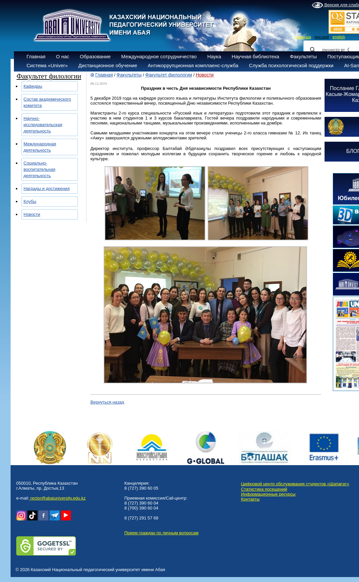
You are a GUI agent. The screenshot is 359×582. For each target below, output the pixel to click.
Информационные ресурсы (268, 494)
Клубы (30, 201)
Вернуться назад (107, 402)
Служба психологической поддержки (291, 65)
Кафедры (33, 86)
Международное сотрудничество (159, 56)
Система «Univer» (47, 65)
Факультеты (303, 56)
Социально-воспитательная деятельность (39, 169)
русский (322, 37)
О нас (62, 56)
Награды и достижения (47, 188)
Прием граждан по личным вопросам (161, 532)
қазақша (303, 37)
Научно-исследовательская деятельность (43, 124)
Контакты (250, 499)
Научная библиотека (256, 56)
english (339, 37)
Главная (35, 56)
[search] (335, 50)
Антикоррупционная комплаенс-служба (193, 65)
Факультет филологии (168, 74)
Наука (214, 56)
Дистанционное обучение (107, 65)
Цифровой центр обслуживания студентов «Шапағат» (295, 483)
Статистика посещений (264, 489)
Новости (32, 214)
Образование (95, 56)
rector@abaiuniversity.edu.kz (57, 498)
